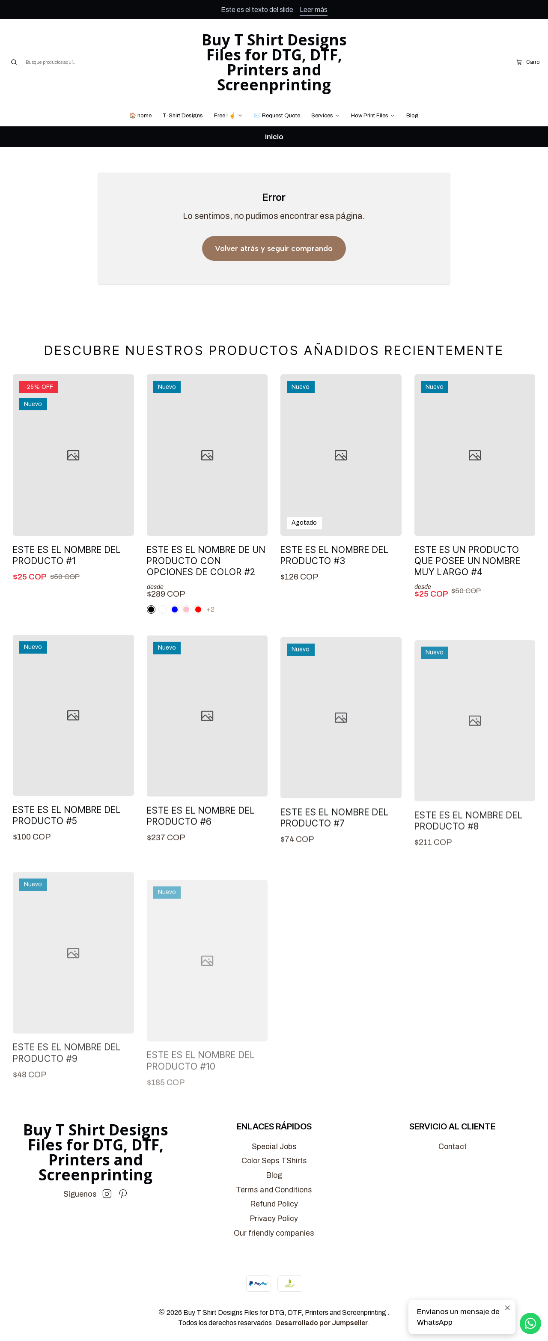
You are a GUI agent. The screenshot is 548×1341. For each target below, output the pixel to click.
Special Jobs (274, 1147)
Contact (452, 1147)
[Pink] (162, 624)
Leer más (314, 9)
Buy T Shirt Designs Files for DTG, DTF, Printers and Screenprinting (274, 62)
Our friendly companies (274, 1233)
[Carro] (528, 62)
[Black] (174, 624)
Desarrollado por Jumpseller (321, 1322)
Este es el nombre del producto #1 (67, 563)
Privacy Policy (274, 1219)
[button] (228, 115)
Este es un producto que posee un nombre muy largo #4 (467, 598)
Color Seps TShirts (274, 1161)
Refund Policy (274, 1204)
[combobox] (53, 62)
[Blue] (186, 624)
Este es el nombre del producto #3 (334, 580)
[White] (151, 624)
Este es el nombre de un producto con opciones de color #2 (206, 576)
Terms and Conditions (274, 1190)
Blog (274, 1175)
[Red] (198, 624)
